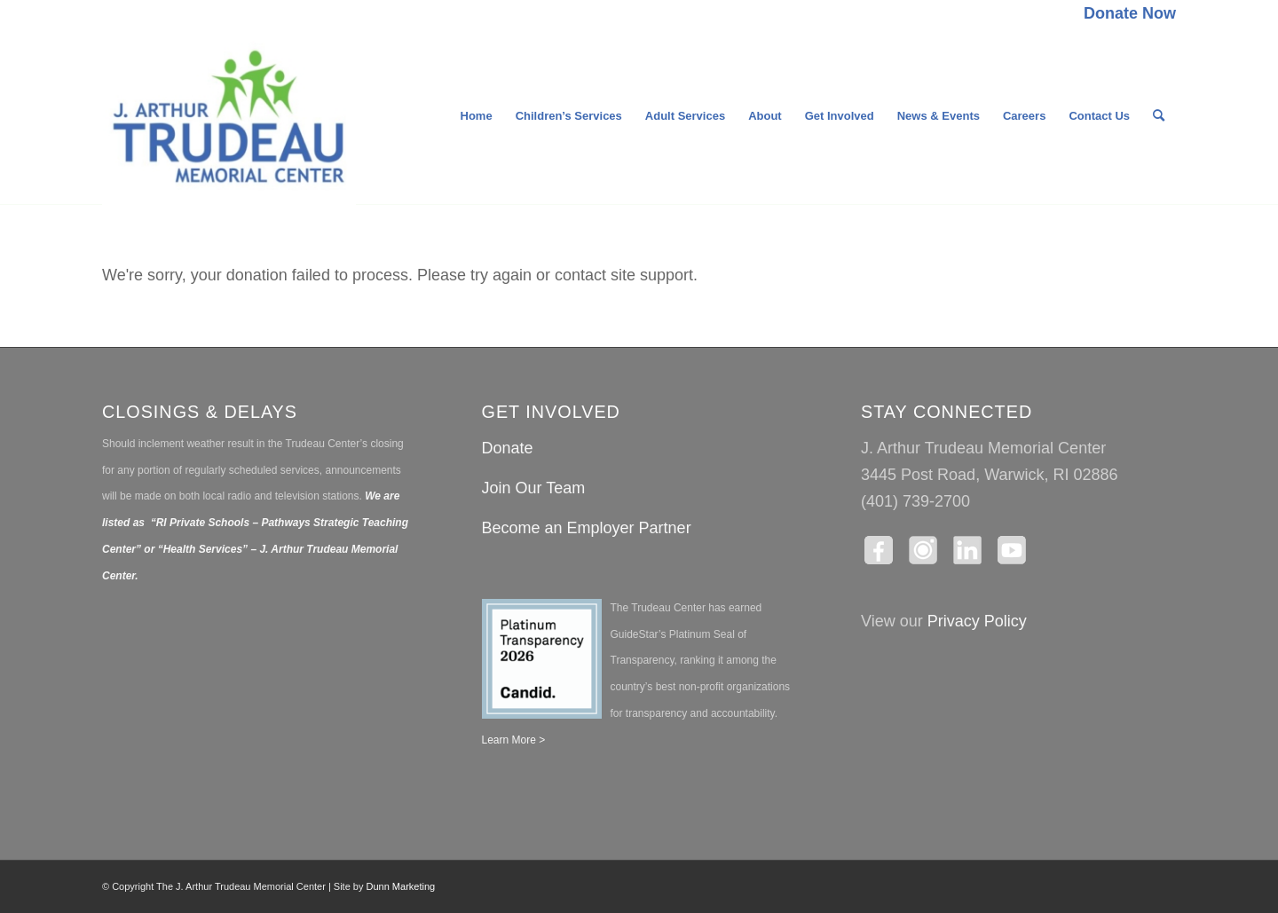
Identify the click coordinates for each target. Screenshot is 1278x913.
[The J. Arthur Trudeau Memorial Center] (229, 116)
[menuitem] (1125, 14)
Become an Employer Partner (586, 528)
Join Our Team (534, 488)
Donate (507, 448)
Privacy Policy (977, 621)
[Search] (1158, 116)
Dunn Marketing (401, 886)
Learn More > (514, 740)
